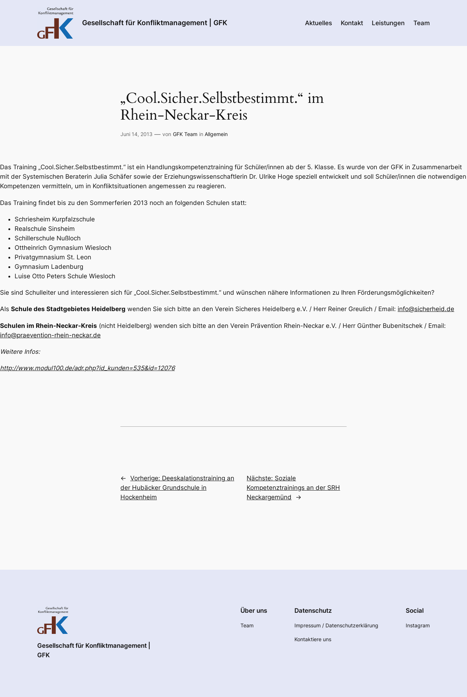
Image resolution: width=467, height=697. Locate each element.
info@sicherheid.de (426, 309)
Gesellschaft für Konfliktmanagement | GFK (154, 22)
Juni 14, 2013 (136, 134)
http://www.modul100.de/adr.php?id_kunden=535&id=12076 (87, 368)
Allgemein (216, 134)
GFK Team (185, 134)
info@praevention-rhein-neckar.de (50, 335)
